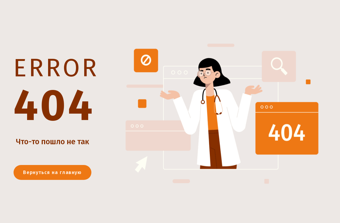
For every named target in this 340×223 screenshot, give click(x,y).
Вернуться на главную (52, 172)
